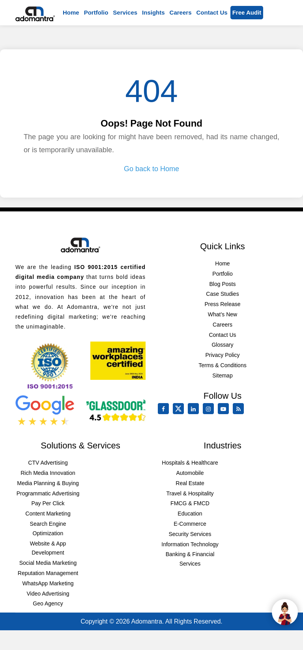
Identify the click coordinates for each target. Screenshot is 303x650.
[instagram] (209, 409)
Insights (153, 12)
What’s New (222, 314)
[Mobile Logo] (35, 12)
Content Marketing (47, 513)
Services (125, 12)
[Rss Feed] (239, 409)
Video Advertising (48, 593)
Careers (181, 12)
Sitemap (222, 375)
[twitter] (179, 412)
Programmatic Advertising (48, 493)
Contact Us (222, 335)
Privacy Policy (222, 355)
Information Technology (190, 544)
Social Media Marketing (48, 563)
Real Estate (190, 483)
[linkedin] (194, 409)
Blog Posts (222, 284)
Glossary (222, 345)
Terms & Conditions (222, 365)
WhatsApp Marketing (48, 583)
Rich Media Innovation (48, 473)
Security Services (189, 534)
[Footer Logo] (80, 243)
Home (71, 12)
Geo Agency (48, 603)
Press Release (222, 304)
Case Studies (222, 294)
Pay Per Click (47, 503)
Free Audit (247, 12)
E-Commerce (190, 524)
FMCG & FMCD (189, 503)
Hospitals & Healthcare (190, 462)
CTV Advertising (47, 462)
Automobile (190, 473)
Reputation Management (48, 573)
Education (190, 513)
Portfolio (96, 12)
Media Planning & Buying (48, 483)
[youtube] (224, 409)
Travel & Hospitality (189, 493)
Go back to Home (151, 169)
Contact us (211, 12)
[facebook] (164, 409)
